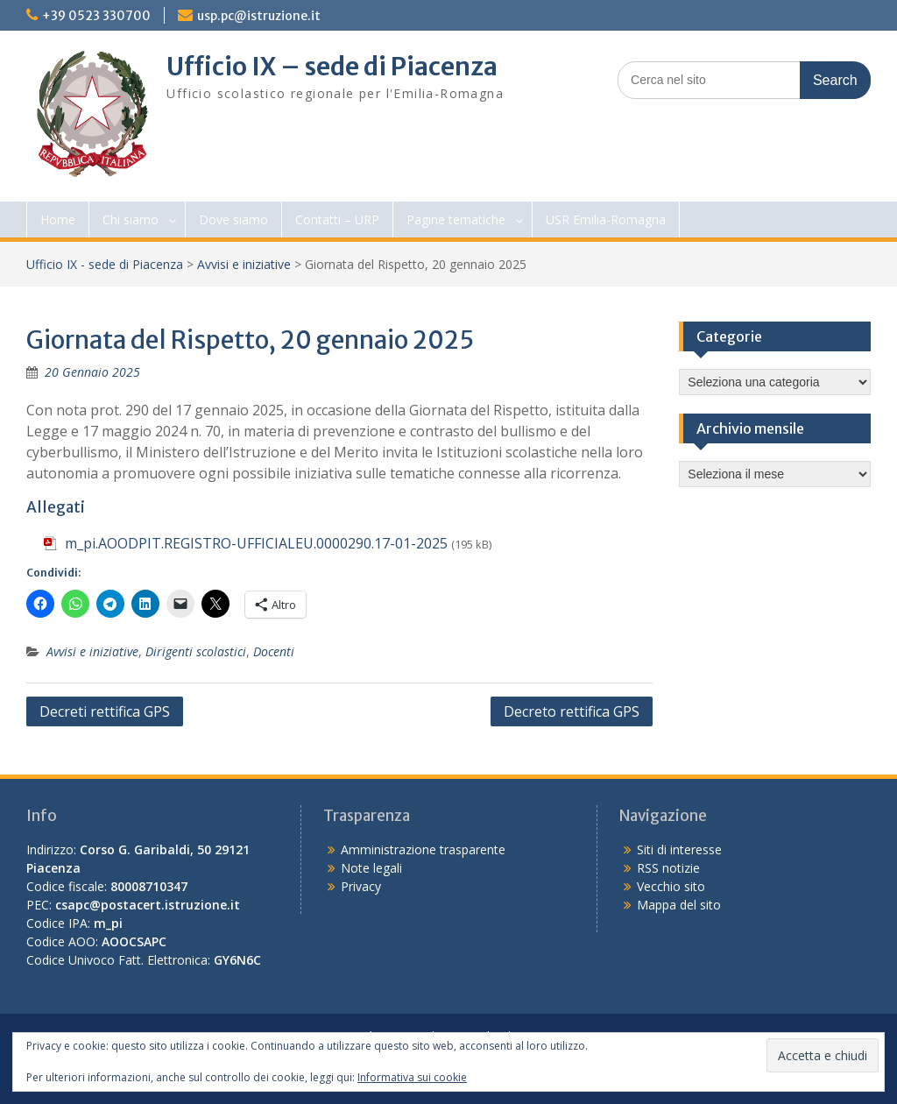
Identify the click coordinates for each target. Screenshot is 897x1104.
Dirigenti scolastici (195, 651)
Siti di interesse (679, 849)
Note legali (371, 868)
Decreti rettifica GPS (104, 711)
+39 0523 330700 (96, 16)
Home (57, 219)
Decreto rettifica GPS (571, 711)
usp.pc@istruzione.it (259, 16)
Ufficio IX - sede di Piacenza (104, 264)
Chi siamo (130, 219)
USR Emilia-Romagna (606, 219)
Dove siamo (233, 219)
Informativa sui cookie (412, 1077)
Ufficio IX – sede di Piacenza (332, 66)
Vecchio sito (671, 886)
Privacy (361, 886)
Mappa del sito (679, 904)
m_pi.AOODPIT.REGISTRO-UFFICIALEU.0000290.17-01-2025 (256, 543)
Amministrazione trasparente (423, 849)
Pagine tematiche (455, 219)
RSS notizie (668, 868)
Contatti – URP (337, 219)
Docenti (273, 651)
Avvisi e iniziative (244, 264)
